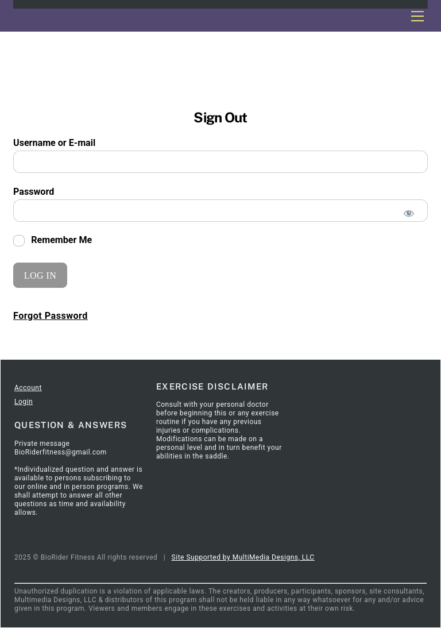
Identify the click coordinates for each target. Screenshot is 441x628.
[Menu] (417, 15)
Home (24, 345)
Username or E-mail (54, 142)
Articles (56, 345)
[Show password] (409, 213)
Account (28, 388)
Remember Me (52, 240)
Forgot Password (50, 315)
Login (23, 402)
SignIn (88, 345)
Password (33, 191)
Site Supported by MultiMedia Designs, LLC (243, 557)
